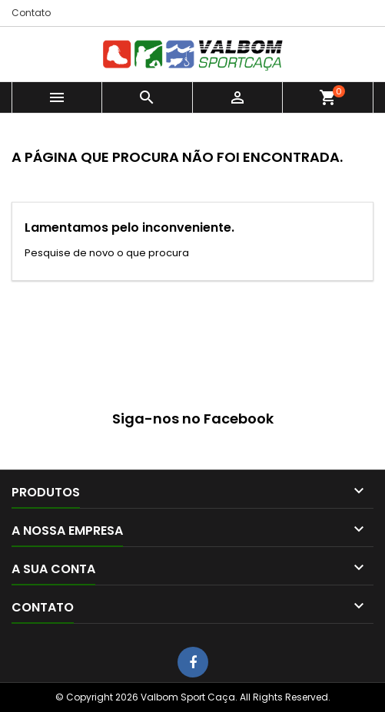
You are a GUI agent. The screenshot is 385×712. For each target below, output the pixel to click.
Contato (31, 12)
